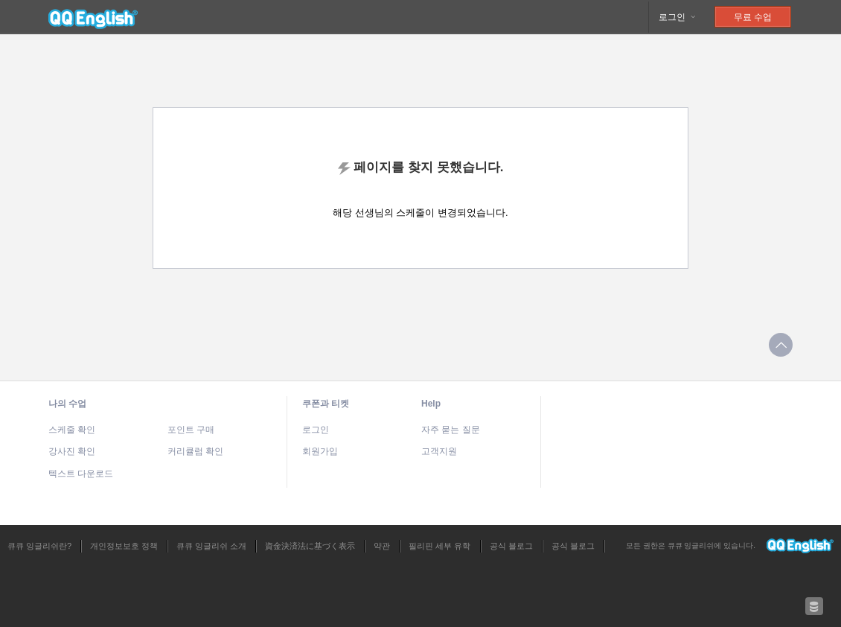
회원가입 (320, 451)
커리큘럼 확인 (195, 451)
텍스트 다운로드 (80, 473)
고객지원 (439, 451)
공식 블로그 (511, 545)
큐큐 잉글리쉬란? (39, 545)
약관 (382, 545)
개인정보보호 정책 (124, 545)
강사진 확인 (71, 451)
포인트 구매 (190, 429)
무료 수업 (753, 17)
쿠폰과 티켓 (325, 403)
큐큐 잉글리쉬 (93, 17)
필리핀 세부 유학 (439, 545)
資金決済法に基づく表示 (310, 545)
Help (431, 403)
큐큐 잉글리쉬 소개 (211, 545)
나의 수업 (67, 403)
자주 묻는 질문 (450, 429)
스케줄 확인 (71, 429)
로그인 (678, 17)
